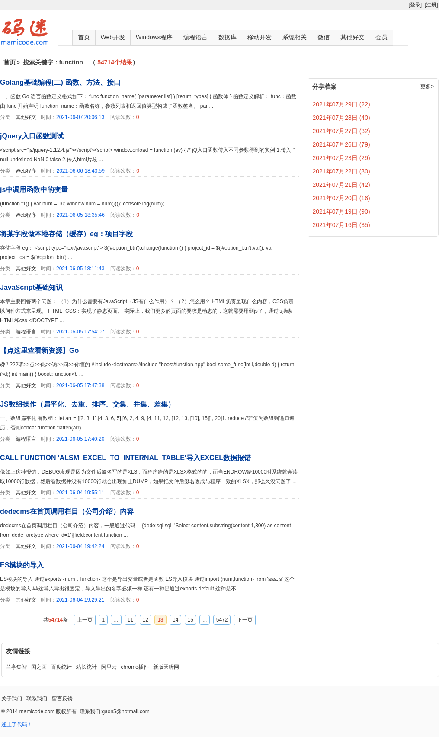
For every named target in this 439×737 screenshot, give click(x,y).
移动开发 (259, 37)
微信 (323, 37)
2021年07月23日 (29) (341, 157)
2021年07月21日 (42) (341, 184)
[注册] (431, 5)
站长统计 (86, 667)
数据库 (227, 37)
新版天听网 (166, 667)
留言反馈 (62, 698)
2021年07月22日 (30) (341, 171)
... (116, 620)
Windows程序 (154, 37)
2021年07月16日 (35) (341, 224)
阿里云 (109, 667)
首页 (84, 37)
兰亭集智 (16, 667)
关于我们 (11, 698)
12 (145, 620)
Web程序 (26, 171)
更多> (427, 86)
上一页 (85, 620)
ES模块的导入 (22, 565)
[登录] (415, 5)
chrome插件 (135, 667)
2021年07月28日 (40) (341, 117)
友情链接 (18, 650)
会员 (381, 37)
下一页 (245, 620)
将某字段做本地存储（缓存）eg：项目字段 (66, 233)
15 (190, 620)
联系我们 (36, 698)
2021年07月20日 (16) (341, 198)
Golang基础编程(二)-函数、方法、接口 (60, 82)
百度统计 (61, 667)
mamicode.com (36, 711)
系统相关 (294, 37)
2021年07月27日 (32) (341, 131)
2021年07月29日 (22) (341, 104)
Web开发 (113, 37)
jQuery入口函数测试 (32, 136)
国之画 (39, 667)
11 (130, 620)
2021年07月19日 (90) (341, 211)
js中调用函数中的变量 (34, 189)
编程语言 (195, 37)
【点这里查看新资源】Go (39, 350)
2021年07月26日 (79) (341, 144)
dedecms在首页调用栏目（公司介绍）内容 (67, 511)
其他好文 (352, 37)
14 (175, 620)
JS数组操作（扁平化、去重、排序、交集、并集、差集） (87, 404)
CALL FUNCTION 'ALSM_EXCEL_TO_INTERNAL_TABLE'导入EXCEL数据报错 (125, 457)
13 (160, 620)
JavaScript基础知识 (31, 287)
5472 (222, 620)
